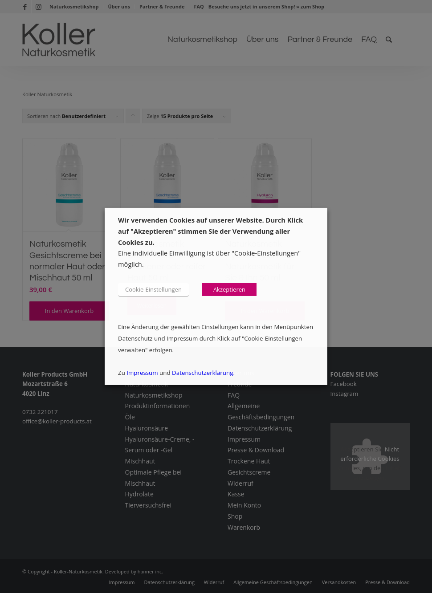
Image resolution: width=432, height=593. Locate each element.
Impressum (142, 373)
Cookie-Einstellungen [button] (153, 289)
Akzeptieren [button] (229, 289)
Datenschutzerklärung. (203, 373)
